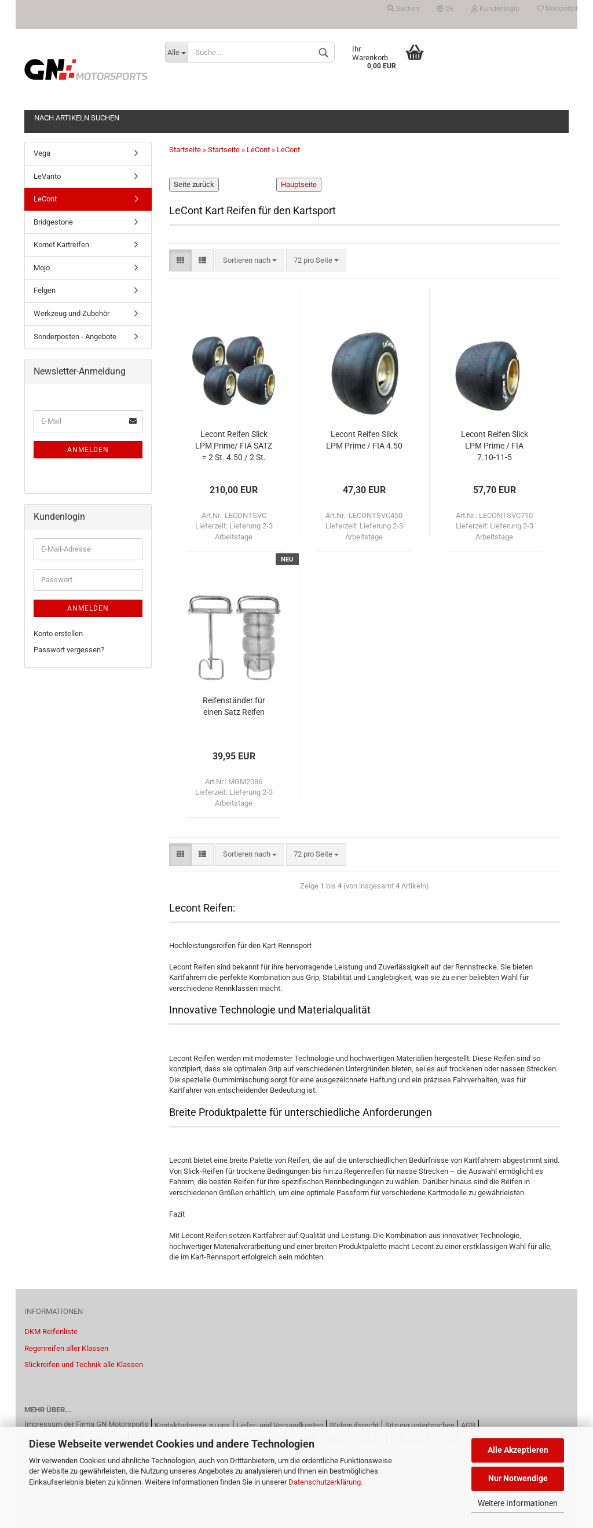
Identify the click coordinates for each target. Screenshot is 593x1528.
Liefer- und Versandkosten (279, 1425)
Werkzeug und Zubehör (71, 313)
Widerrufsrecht (354, 1425)
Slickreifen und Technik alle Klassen (83, 1364)
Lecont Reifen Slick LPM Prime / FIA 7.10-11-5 (494, 445)
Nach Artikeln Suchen (76, 117)
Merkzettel (557, 9)
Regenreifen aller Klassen (66, 1348)
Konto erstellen (58, 633)
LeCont (45, 198)
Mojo (42, 267)
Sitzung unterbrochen (420, 1425)
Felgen (45, 290)
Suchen (403, 9)
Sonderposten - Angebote (75, 336)
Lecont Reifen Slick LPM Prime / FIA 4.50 (364, 439)
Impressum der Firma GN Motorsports (86, 1424)
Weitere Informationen (518, 1503)
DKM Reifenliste (51, 1331)
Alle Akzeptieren (518, 1449)
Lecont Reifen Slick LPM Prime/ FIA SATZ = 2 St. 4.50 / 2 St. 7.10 (233, 446)
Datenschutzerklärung (324, 1482)
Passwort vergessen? (69, 649)
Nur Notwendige (518, 1478)
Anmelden (88, 450)
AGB (468, 1425)
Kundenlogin (495, 9)
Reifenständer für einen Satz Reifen (234, 706)
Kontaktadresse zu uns (192, 1425)
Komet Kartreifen (61, 244)
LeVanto (47, 176)
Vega (42, 153)
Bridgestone (53, 222)
